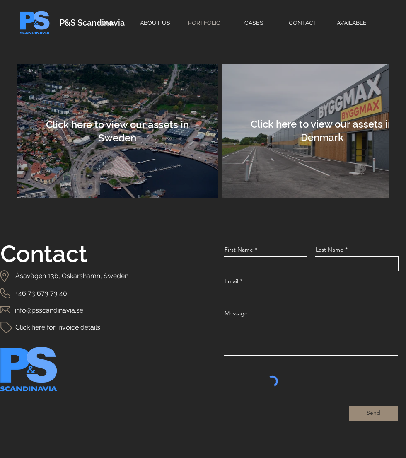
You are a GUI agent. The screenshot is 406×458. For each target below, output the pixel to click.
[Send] (373, 413)
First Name (239, 249)
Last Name (329, 249)
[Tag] (6, 327)
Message (236, 313)
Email (231, 281)
